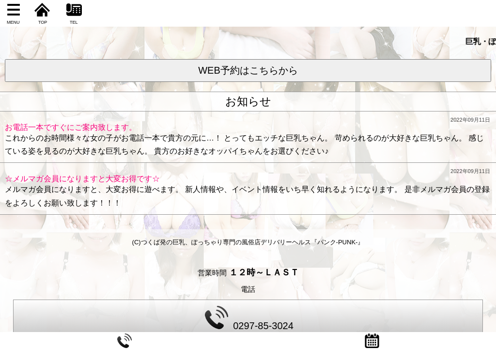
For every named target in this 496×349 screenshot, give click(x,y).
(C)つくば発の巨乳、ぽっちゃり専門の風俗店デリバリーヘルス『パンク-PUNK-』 (248, 242)
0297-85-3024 (249, 318)
